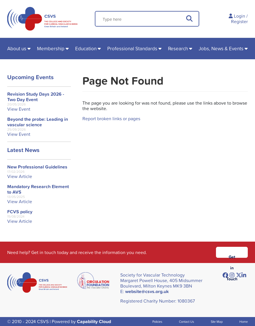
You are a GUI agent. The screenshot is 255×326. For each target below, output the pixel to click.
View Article (19, 176)
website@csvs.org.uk (147, 291)
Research (178, 48)
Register (239, 21)
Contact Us (186, 321)
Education (86, 48)
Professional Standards (132, 48)
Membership (50, 48)
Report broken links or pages (111, 118)
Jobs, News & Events (221, 48)
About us (16, 48)
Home (243, 321)
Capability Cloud (94, 321)
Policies (157, 321)
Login (239, 16)
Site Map (217, 321)
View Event (18, 109)
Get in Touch (231, 256)
